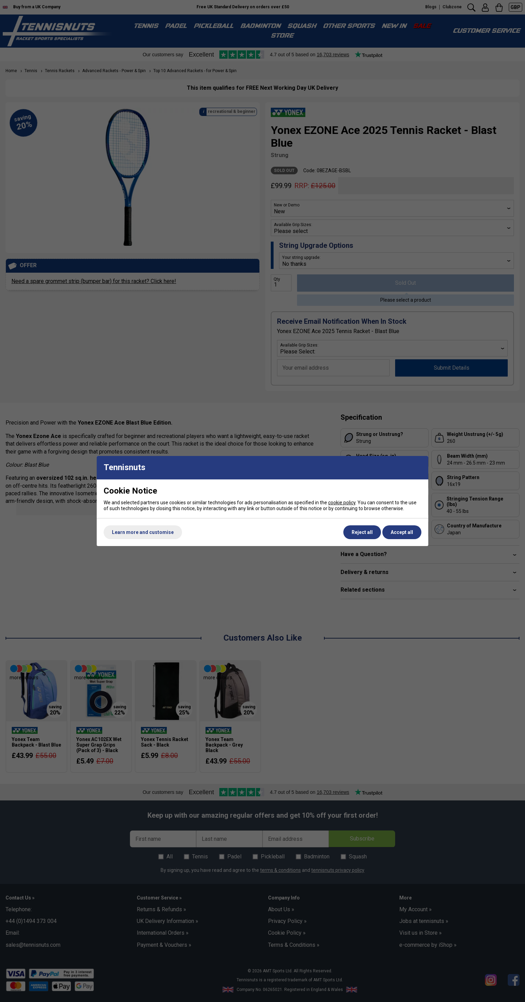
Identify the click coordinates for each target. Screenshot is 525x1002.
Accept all (402, 532)
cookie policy (341, 502)
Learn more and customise (143, 532)
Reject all (362, 532)
